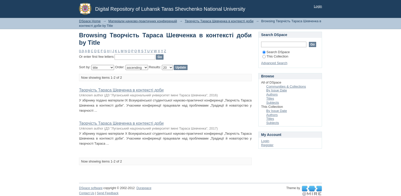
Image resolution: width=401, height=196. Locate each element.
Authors (272, 94)
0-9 (81, 51)
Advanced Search (274, 63)
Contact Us (86, 193)
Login (318, 6)
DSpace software (91, 188)
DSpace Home (90, 21)
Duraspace (143, 188)
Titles (270, 98)
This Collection (275, 56)
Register (267, 145)
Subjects (272, 103)
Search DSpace (276, 52)
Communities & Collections (286, 86)
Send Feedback (108, 193)
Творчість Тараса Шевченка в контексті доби (219, 21)
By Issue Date (276, 90)
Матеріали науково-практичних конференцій (142, 21)
